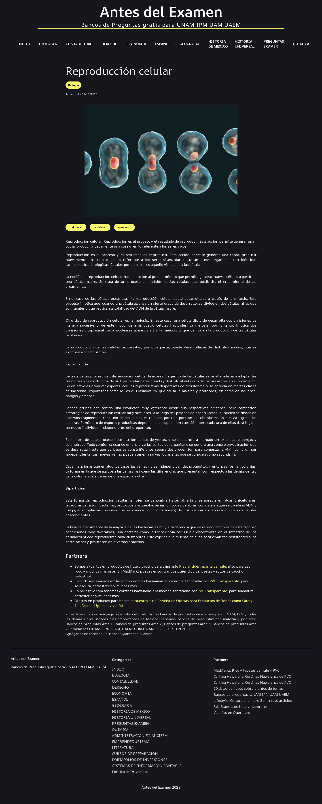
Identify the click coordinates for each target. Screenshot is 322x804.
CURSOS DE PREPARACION (135, 753)
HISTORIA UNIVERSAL (245, 44)
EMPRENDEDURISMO (131, 741)
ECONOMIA (136, 43)
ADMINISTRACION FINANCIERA (139, 735)
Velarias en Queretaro (232, 712)
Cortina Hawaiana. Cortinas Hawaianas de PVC (252, 676)
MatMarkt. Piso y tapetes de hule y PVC (246, 670)
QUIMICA (301, 43)
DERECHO (110, 43)
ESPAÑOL (163, 43)
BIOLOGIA (48, 43)
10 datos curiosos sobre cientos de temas (248, 688)
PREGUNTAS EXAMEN (274, 44)
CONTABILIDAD (79, 43)
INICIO (23, 43)
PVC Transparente (224, 581)
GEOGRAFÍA (189, 43)
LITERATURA (122, 747)
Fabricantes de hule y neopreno (240, 706)
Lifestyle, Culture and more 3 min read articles (253, 700)
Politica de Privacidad (130, 771)
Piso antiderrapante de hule (202, 566)
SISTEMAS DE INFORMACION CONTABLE (146, 765)
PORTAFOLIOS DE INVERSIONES (139, 759)
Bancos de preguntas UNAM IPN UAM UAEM (251, 694)
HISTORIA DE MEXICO (218, 44)
